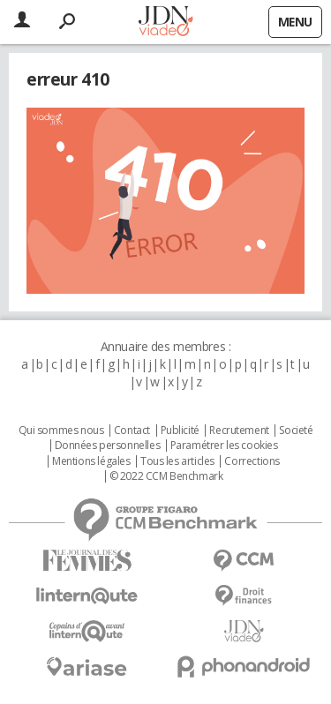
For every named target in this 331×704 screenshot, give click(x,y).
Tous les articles (177, 461)
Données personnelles (108, 445)
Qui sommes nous (61, 430)
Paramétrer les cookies (224, 445)
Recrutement (238, 430)
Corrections (251, 461)
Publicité (180, 430)
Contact (132, 430)
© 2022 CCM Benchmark (166, 476)
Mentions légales (91, 461)
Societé (295, 430)
